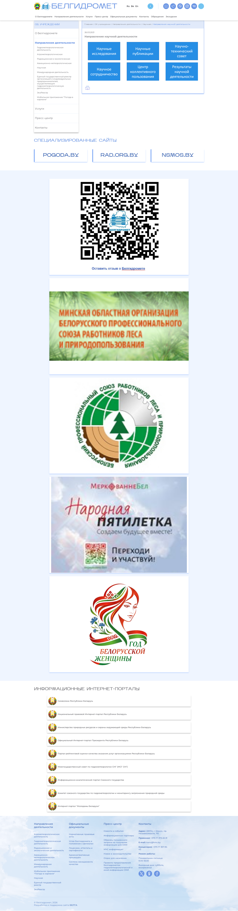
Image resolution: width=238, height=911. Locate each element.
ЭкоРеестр (42, 93)
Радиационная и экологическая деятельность (49, 849)
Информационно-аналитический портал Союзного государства (86, 780)
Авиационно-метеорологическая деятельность (44, 857)
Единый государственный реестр (47, 884)
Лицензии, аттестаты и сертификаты (80, 849)
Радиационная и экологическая (53, 59)
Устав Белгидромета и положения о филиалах (81, 842)
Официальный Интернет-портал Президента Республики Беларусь (88, 741)
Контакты (159, 16)
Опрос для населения (115, 858)
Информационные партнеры (119, 836)
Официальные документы (136, 16)
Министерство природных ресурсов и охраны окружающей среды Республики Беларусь (99, 727)
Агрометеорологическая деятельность (46, 835)
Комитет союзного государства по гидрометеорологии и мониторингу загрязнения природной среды (106, 793)
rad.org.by (119, 155)
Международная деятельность (52, 72)
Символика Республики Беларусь (70, 701)
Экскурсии (190, 16)
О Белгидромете (45, 16)
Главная (88, 25)
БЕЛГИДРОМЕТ (84, 6)
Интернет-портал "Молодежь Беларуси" (73, 806)
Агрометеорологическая (50, 54)
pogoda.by (61, 155)
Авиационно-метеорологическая (54, 63)
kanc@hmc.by (153, 842)
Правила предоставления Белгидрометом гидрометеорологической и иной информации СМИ (118, 866)
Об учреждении (47, 25)
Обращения (174, 16)
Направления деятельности (73, 16)
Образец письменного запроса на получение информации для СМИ (115, 842)
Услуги (97, 16)
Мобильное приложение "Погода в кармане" (55, 98)
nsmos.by (178, 155)
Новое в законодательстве (117, 854)
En (136, 6)
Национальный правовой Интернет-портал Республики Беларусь (87, 714)
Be (132, 6)
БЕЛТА (73, 905)
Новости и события (114, 831)
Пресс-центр (110, 16)
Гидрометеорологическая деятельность (50, 49)
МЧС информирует (113, 849)
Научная (41, 68)
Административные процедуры (79, 856)
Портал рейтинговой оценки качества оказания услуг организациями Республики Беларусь (101, 754)
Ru (128, 6)
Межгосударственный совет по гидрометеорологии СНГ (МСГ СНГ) (88, 767)
